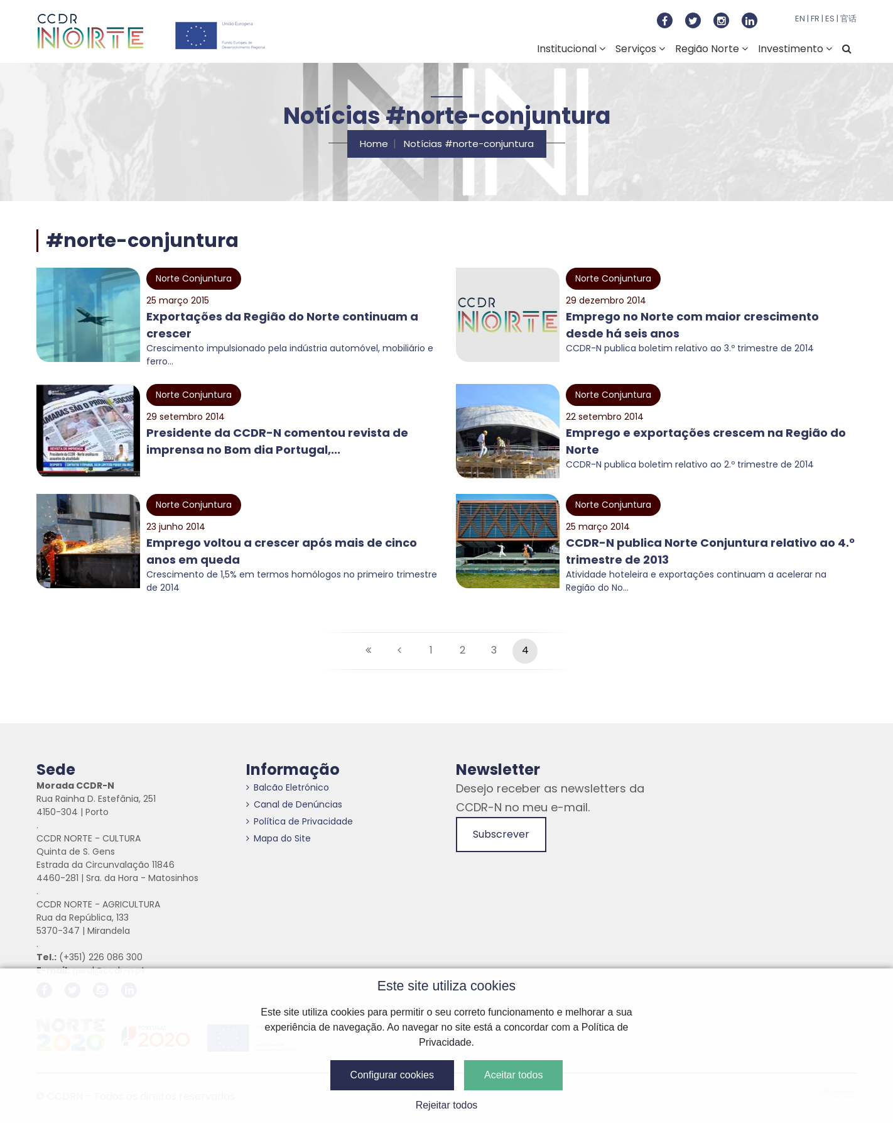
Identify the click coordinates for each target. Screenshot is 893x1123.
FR (815, 19)
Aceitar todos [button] (513, 1075)
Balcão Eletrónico (287, 787)
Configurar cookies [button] (392, 1075)
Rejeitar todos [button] (447, 1105)
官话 (848, 19)
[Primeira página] (368, 651)
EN (800, 19)
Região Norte (711, 48)
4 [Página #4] (525, 650)
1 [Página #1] (431, 650)
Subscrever (501, 834)
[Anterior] (399, 651)
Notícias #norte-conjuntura (469, 143)
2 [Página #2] (462, 650)
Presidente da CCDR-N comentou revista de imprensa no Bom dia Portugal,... (277, 441)
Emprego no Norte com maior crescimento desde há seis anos (692, 325)
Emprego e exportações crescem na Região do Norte (706, 441)
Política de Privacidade (299, 821)
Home (374, 143)
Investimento (795, 48)
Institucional (571, 48)
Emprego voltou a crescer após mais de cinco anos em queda (281, 551)
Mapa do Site (278, 838)
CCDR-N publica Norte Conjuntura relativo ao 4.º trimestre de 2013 (710, 551)
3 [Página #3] (494, 650)
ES (830, 19)
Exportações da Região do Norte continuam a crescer (282, 325)
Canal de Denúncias (294, 804)
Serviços (640, 48)
